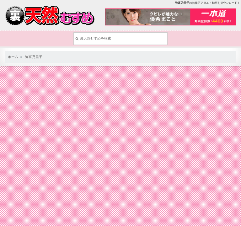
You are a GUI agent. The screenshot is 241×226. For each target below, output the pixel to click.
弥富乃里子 (33, 57)
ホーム (13, 57)
